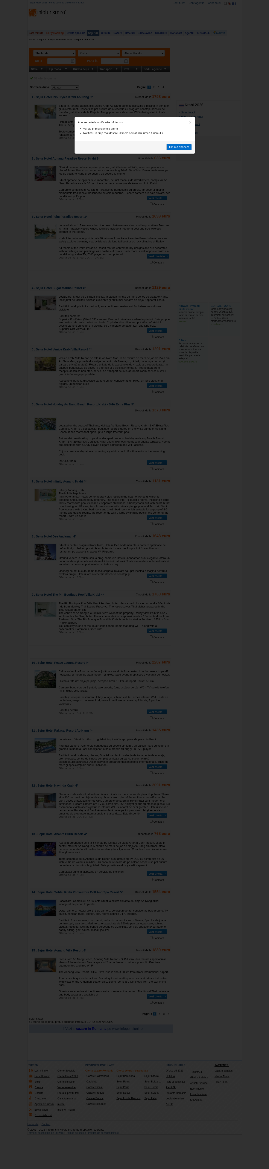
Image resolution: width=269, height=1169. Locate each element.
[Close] (190, 122)
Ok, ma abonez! (179, 147)
